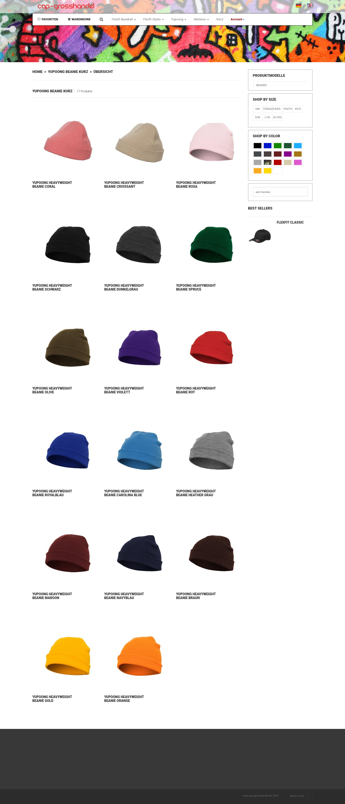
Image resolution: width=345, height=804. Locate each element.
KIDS (278, 108)
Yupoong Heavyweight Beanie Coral (52, 184)
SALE (220, 19)
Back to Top (301, 796)
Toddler (267, 108)
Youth (287, 108)
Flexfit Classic (290, 222)
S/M (257, 117)
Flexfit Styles (153, 19)
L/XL (267, 117)
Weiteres (201, 19)
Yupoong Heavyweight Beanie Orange (124, 699)
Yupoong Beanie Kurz (68, 72)
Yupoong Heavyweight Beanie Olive (52, 390)
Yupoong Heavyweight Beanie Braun (196, 596)
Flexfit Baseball (124, 19)
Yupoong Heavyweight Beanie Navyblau (124, 596)
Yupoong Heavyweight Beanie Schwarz (52, 287)
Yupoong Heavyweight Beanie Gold (52, 699)
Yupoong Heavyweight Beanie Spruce (196, 287)
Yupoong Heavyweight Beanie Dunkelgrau (124, 287)
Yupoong (179, 19)
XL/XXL (277, 117)
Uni (257, 108)
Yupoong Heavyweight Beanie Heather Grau (196, 493)
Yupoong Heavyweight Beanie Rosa (196, 184)
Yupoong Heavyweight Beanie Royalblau (52, 493)
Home (37, 72)
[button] (237, 19)
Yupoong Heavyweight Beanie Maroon (52, 596)
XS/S (298, 108)
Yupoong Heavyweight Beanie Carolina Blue (124, 493)
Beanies (261, 85)
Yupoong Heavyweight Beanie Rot (196, 390)
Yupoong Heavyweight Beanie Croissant (124, 184)
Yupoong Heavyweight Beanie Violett (124, 390)
